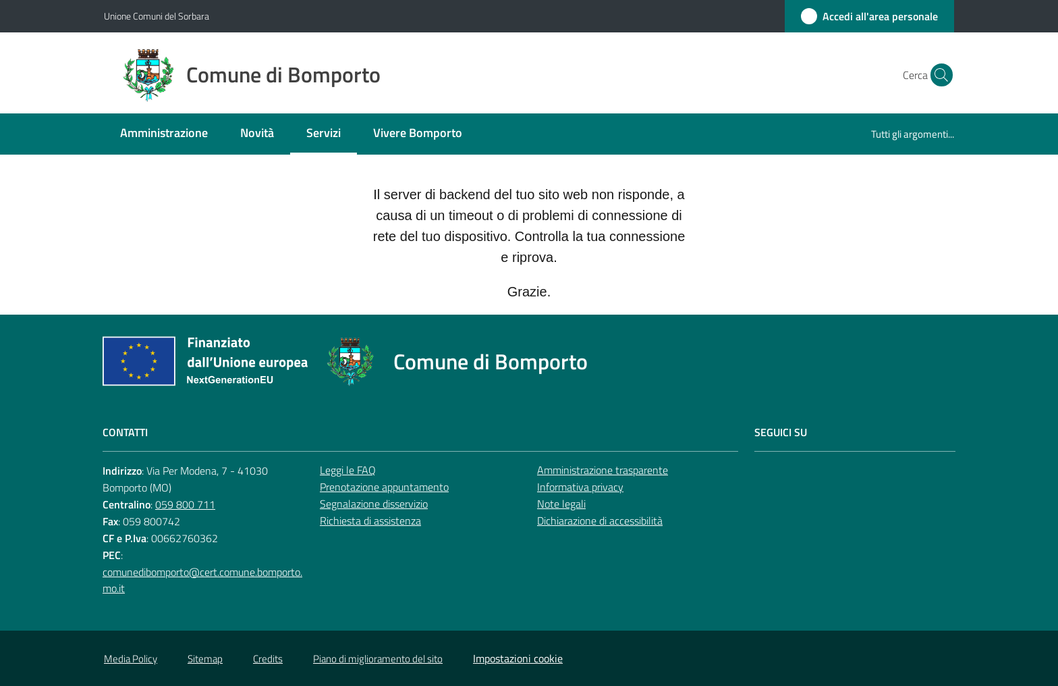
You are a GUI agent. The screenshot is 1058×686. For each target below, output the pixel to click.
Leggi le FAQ (348, 470)
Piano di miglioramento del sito (378, 658)
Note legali (561, 504)
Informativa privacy (580, 487)
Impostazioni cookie (518, 658)
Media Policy (130, 658)
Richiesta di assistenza (370, 520)
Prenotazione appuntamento (384, 487)
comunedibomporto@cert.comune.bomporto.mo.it (202, 580)
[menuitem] (164, 134)
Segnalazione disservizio (374, 504)
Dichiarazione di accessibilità (600, 520)
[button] (938, 75)
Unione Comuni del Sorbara (156, 16)
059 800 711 (185, 504)
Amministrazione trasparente (602, 470)
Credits (268, 658)
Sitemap (205, 658)
